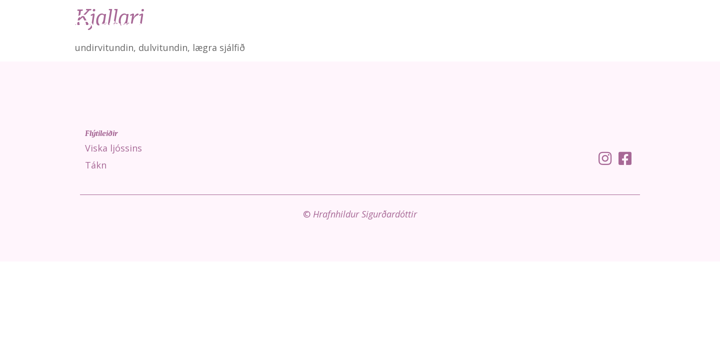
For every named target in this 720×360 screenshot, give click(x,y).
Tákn (577, 25)
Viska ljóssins (526, 25)
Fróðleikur (627, 25)
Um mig (682, 25)
